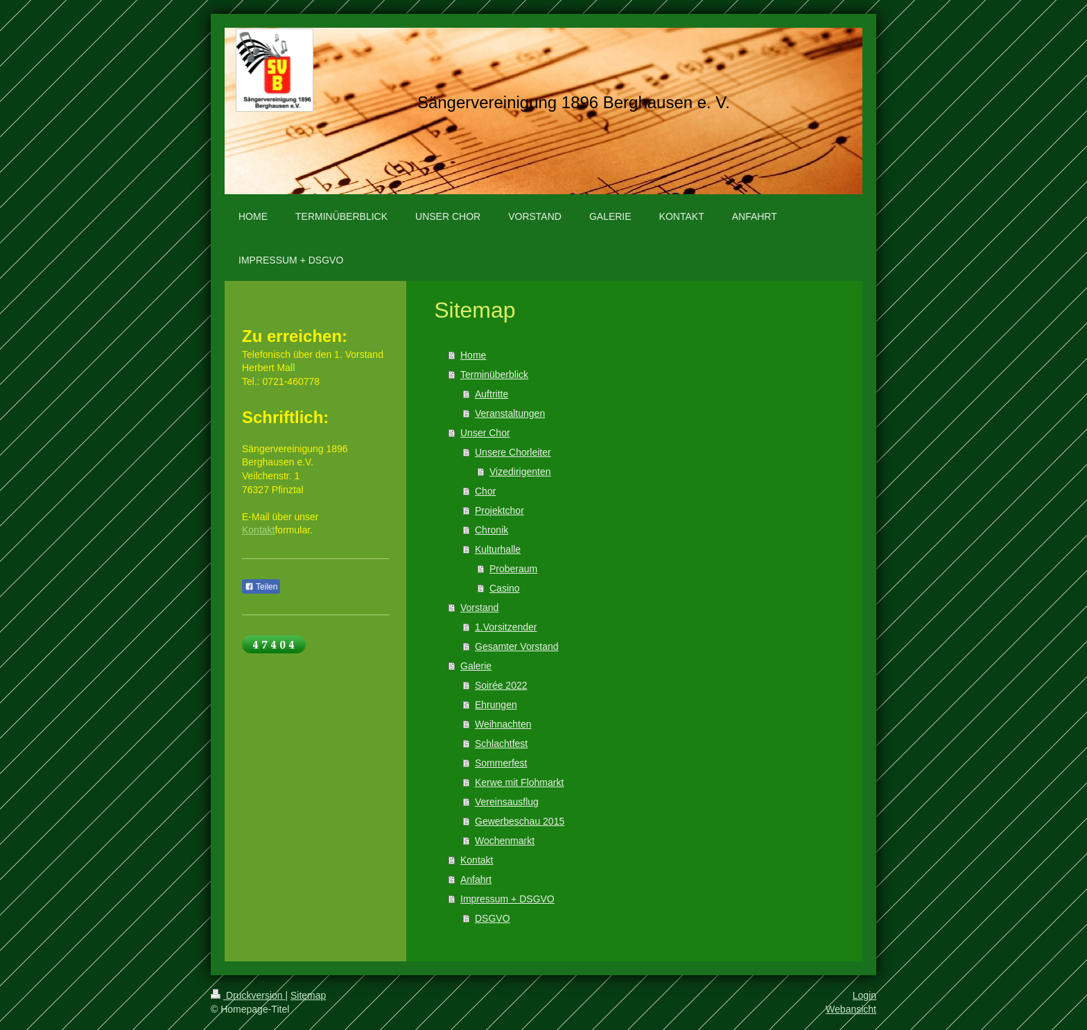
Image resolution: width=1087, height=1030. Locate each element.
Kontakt (476, 860)
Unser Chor (485, 432)
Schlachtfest (501, 743)
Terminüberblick (494, 374)
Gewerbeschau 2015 (519, 821)
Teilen (261, 587)
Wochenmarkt (504, 840)
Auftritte (491, 394)
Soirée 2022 (501, 685)
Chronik (491, 529)
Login (864, 995)
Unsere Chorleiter (513, 452)
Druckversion (248, 995)
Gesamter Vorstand (517, 646)
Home (473, 355)
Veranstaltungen (510, 413)
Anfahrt (476, 879)
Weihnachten (503, 724)
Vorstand (479, 607)
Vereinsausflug (507, 801)
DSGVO (492, 918)
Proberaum (513, 568)
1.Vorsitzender (506, 627)
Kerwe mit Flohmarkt (519, 782)
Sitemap (308, 995)
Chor (485, 491)
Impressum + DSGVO (507, 898)
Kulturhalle (498, 549)
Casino (504, 588)
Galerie (476, 665)
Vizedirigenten (519, 471)
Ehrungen (496, 704)
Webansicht (851, 1009)
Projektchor (499, 510)
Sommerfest (501, 763)
